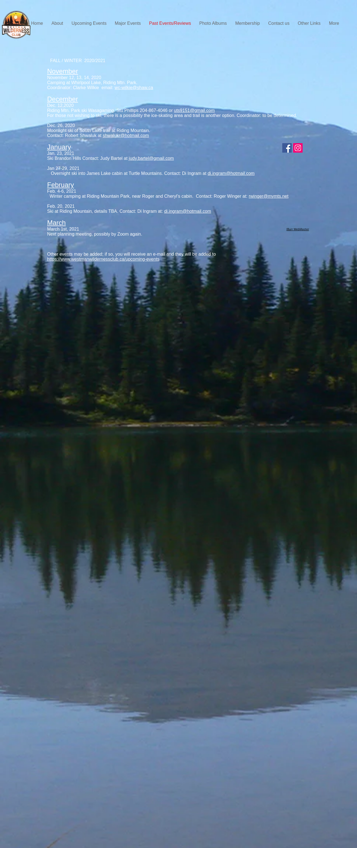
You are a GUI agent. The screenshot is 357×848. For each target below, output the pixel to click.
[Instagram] (298, 148)
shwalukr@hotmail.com (126, 135)
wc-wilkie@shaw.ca (134, 87)
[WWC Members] (287, 148)
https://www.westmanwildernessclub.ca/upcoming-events (103, 259)
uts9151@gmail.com (194, 110)
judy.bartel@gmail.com (151, 158)
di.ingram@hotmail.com (231, 173)
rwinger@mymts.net (269, 196)
